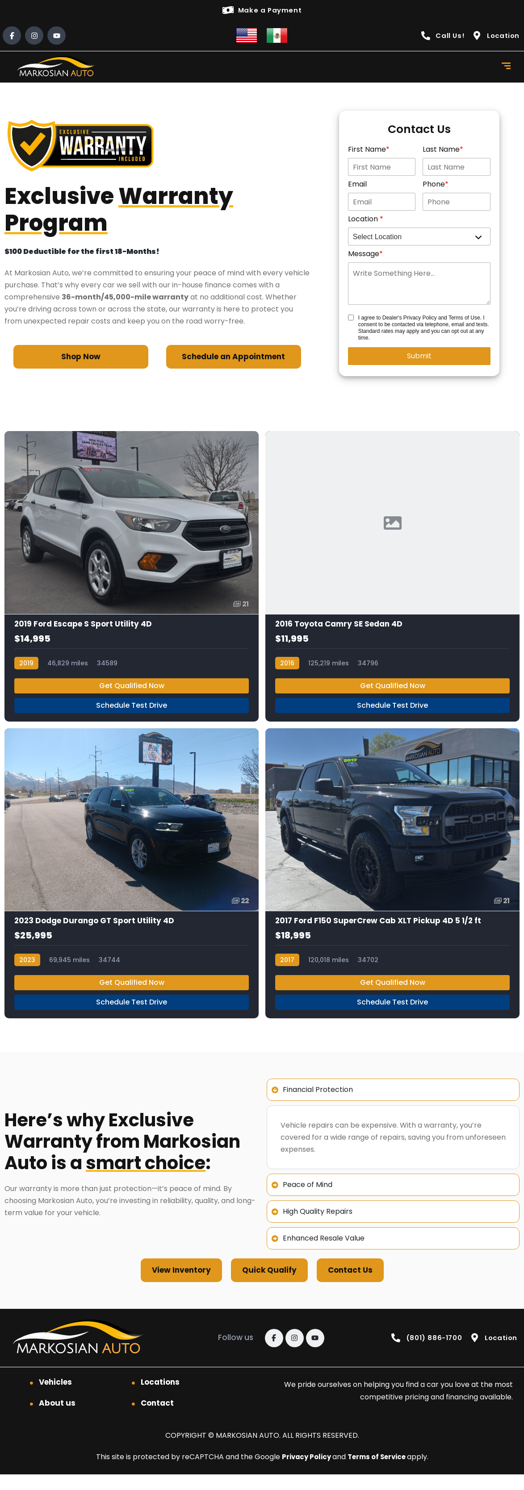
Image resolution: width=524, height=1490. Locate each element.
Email (357, 185)
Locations (160, 1397)
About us (57, 1418)
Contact (157, 1418)
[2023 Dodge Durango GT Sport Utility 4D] (131, 885)
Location (364, 220)
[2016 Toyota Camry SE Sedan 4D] (392, 581)
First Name (367, 150)
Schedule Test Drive (131, 714)
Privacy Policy (305, 1472)
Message (363, 255)
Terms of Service (379, 1472)
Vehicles (55, 1397)
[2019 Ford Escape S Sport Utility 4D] (131, 581)
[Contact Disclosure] (351, 319)
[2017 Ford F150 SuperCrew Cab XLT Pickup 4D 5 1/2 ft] (392, 885)
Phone (434, 185)
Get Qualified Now (131, 694)
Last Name (441, 150)
